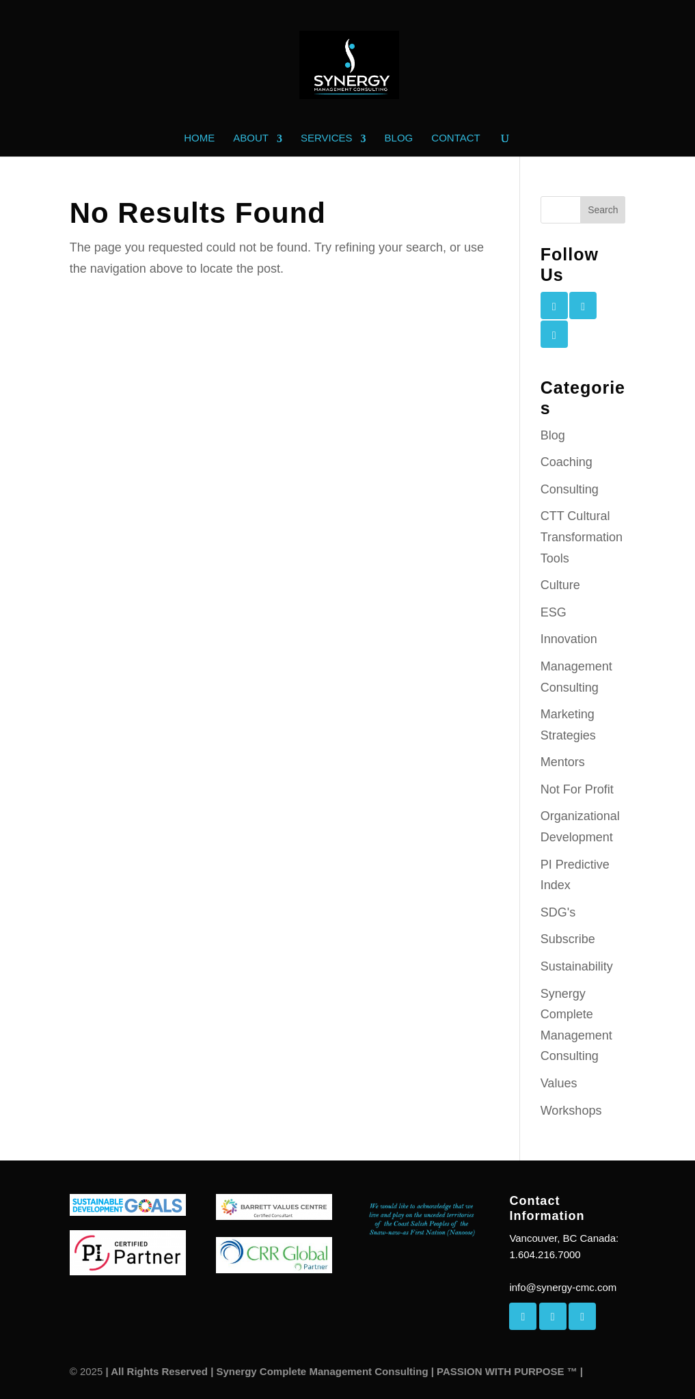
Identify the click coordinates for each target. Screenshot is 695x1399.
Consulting (570, 489)
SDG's (558, 912)
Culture (560, 585)
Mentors (563, 762)
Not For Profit (577, 789)
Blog (399, 138)
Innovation (569, 639)
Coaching (566, 462)
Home (199, 138)
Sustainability (577, 966)
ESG (554, 612)
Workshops (571, 1110)
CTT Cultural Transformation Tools (582, 537)
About (251, 138)
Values (559, 1083)
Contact (455, 138)
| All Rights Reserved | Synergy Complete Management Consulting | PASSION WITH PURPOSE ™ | (343, 1371)
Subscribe (568, 939)
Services (327, 138)
